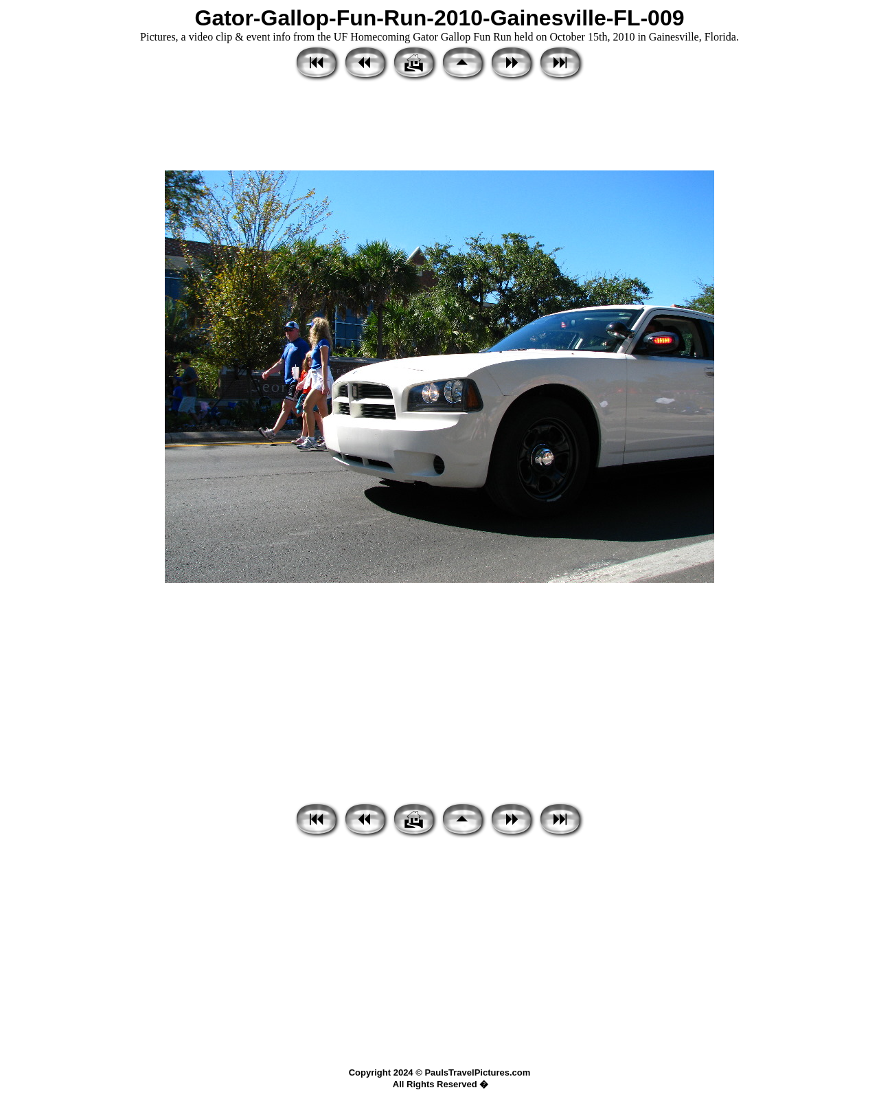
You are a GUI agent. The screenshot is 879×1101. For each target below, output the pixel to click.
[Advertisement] (439, 127)
